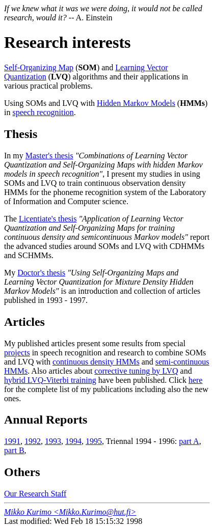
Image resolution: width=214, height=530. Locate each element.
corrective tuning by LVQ (136, 371)
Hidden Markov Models (136, 103)
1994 (73, 441)
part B (14, 450)
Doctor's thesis (41, 272)
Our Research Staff (35, 493)
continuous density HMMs (96, 361)
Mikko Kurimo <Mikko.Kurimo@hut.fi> (70, 512)
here (196, 380)
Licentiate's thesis (48, 218)
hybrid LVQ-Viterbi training (50, 380)
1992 (32, 441)
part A (189, 441)
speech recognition (42, 112)
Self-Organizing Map (38, 67)
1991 (12, 441)
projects (17, 352)
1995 (94, 441)
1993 (53, 441)
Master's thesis (49, 155)
